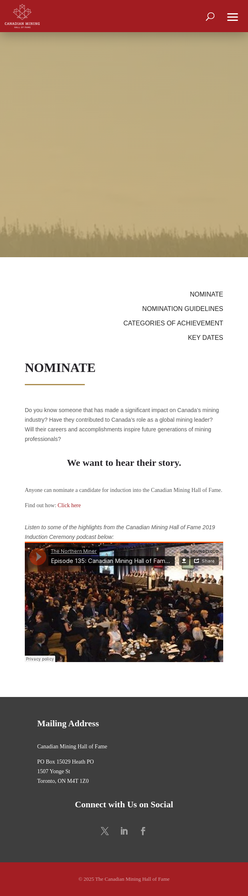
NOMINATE (206, 294)
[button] (233, 16)
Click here (69, 505)
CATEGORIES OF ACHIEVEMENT (173, 323)
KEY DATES (205, 337)
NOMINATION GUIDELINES (182, 308)
